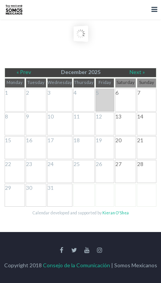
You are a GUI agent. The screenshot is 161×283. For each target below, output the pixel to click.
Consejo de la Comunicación (76, 265)
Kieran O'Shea (115, 213)
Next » (137, 72)
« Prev (23, 72)
